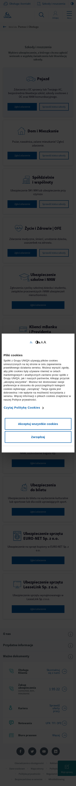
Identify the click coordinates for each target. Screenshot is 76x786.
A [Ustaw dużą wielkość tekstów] (45, 342)
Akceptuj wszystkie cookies (38, 423)
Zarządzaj (38, 437)
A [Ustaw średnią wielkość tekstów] (42, 342)
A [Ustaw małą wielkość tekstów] (39, 342)
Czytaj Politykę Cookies (22, 407)
